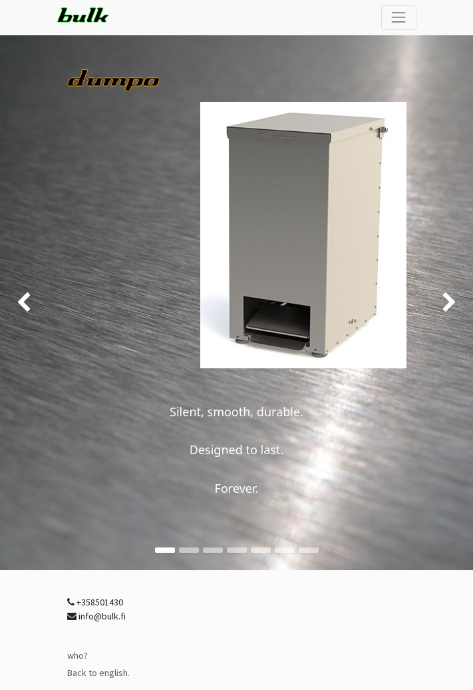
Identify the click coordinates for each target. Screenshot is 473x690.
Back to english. (98, 673)
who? (77, 655)
